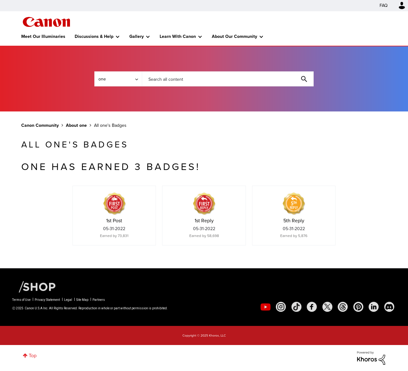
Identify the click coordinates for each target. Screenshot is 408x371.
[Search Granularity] (118, 78)
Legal (68, 299)
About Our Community (234, 36)
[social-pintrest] (358, 307)
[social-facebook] (312, 307)
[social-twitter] (327, 307)
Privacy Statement (47, 299)
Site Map (82, 299)
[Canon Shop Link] (34, 286)
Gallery (136, 36)
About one (76, 125)
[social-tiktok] (296, 307)
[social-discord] (389, 307)
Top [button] (33, 355)
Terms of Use (21, 299)
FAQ (384, 5)
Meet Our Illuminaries (43, 36)
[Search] (228, 78)
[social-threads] (343, 307)
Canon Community (46, 22)
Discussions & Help (94, 36)
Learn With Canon (178, 36)
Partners (98, 299)
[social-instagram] (281, 307)
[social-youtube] (266, 307)
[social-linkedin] (374, 307)
